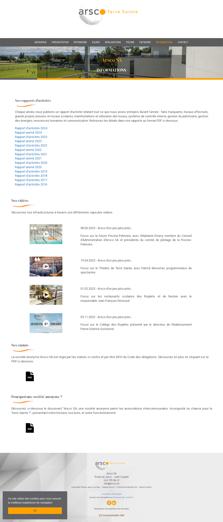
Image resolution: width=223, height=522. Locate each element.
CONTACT (183, 42)
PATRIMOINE (80, 42)
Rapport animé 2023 (27, 141)
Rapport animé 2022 (27, 150)
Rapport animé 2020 (27, 167)
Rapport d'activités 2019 (30, 171)
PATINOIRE (145, 42)
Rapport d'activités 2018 (30, 176)
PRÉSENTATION (60, 42)
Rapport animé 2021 (27, 158)
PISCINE (130, 42)
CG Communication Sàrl (111, 515)
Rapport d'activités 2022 (30, 145)
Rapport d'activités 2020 (30, 163)
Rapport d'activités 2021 (30, 154)
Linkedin (129, 497)
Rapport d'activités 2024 (30, 128)
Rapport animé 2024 (27, 132)
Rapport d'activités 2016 (30, 184)
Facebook (117, 497)
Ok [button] (34, 510)
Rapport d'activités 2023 (30, 136)
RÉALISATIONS (113, 42)
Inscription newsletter (111, 494)
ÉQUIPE (96, 42)
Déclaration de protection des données (111, 509)
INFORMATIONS (164, 42)
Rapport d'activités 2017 (30, 180)
